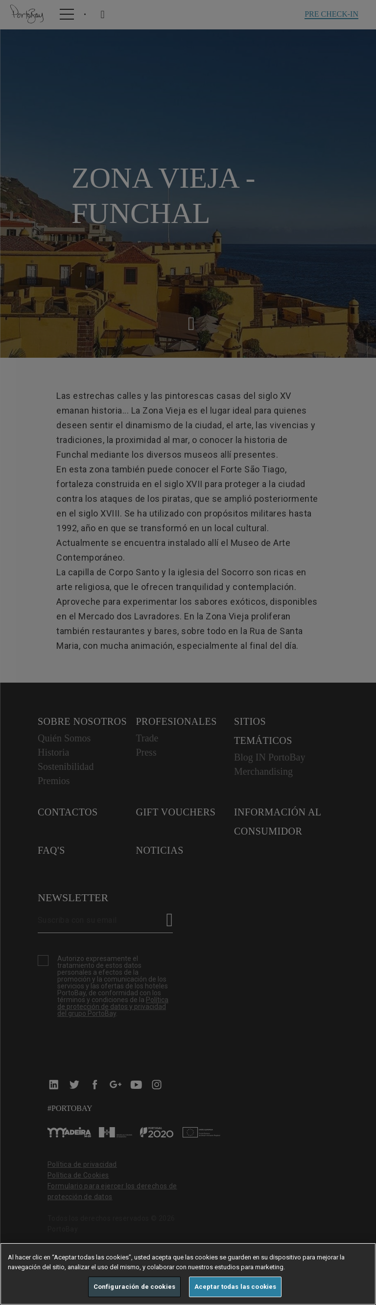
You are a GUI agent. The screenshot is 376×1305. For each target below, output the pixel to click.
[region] (188, 1274)
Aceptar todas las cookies (235, 1286)
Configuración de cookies (134, 1286)
